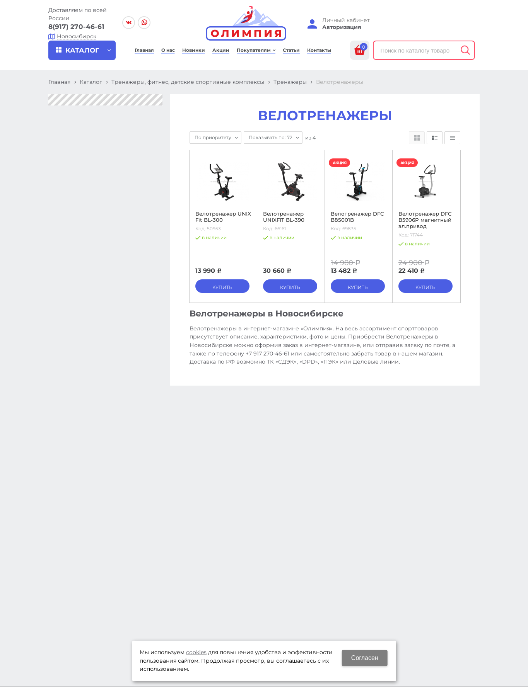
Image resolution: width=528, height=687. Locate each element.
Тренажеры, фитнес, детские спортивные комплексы (187, 81)
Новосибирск (76, 36)
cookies (196, 652)
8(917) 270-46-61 (76, 27)
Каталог (91, 81)
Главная (59, 81)
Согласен (364, 658)
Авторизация (341, 27)
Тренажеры (290, 81)
